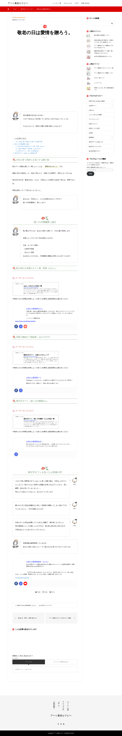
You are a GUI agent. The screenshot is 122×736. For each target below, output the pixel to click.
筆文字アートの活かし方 (96, 142)
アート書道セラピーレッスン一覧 (103, 68)
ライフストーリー (94, 119)
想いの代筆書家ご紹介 (22, 144)
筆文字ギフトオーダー (18, 20)
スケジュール (68, 3)
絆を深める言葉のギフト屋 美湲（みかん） (32, 146)
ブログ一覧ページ (99, 78)
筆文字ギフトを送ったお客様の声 (26, 153)
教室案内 (91, 137)
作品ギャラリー (93, 124)
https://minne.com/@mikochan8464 (25, 321)
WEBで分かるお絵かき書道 (97, 101)
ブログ (77, 3)
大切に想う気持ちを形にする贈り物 (30, 141)
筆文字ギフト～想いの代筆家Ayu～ (29, 151)
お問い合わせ (85, 3)
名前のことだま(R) (94, 128)
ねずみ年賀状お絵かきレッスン (103, 56)
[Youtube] (25, 583)
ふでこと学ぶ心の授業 (95, 114)
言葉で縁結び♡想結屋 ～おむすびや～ (30, 148)
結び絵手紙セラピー (94, 151)
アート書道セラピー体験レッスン (103, 73)
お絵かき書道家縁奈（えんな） (28, 605)
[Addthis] (25, 326)
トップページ (98, 83)
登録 (90, 173)
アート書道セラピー (18, 3)
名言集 (91, 133)
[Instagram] (21, 326)
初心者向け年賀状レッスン (102, 35)
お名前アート (93, 105)
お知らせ (91, 110)
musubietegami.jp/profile (22, 578)
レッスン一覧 (57, 3)
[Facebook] (16, 326)
